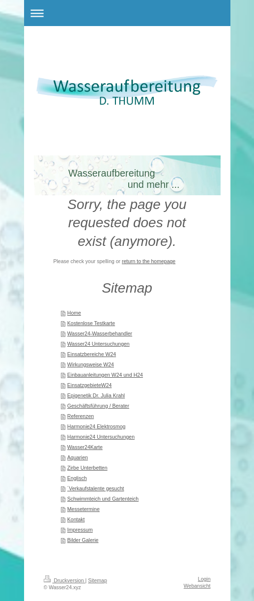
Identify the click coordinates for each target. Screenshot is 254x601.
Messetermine (83, 509)
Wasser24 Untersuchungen (98, 344)
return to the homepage (148, 261)
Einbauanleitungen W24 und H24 (105, 375)
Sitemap (97, 580)
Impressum (80, 530)
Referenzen (80, 416)
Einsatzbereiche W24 (91, 354)
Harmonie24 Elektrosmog (96, 426)
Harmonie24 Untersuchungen (101, 437)
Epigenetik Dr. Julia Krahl (96, 395)
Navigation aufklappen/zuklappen (127, 13)
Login (204, 579)
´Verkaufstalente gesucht (95, 488)
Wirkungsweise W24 (90, 364)
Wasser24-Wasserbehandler (99, 333)
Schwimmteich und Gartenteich (103, 499)
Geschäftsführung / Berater (98, 406)
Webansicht (197, 586)
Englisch (77, 478)
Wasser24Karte (85, 447)
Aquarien (77, 457)
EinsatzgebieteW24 (89, 385)
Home (74, 313)
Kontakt (76, 519)
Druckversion (64, 580)
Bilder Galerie (83, 540)
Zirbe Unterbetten (87, 468)
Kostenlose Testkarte (91, 323)
